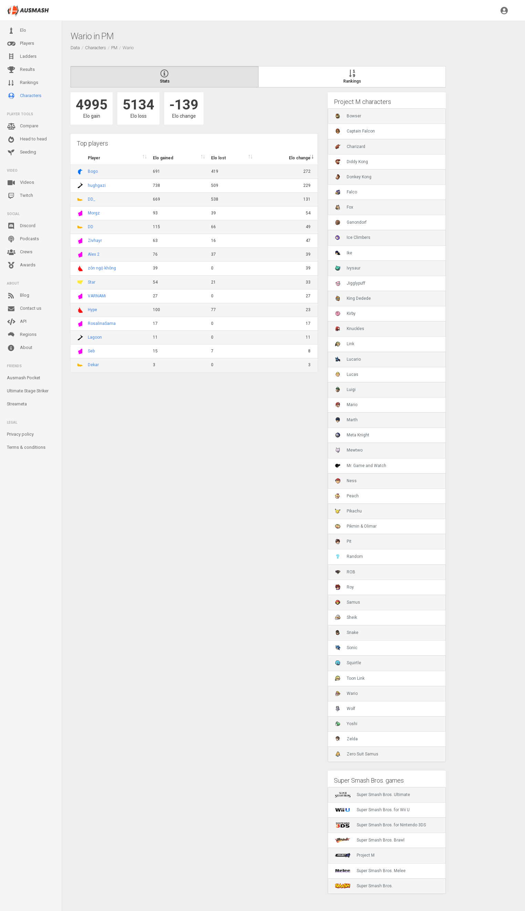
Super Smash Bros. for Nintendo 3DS (380, 825)
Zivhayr (95, 240)
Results (21, 70)
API (17, 322)
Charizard (350, 146)
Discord (21, 226)
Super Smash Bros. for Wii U (372, 810)
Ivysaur (347, 268)
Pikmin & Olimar (356, 526)
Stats (164, 77)
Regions (21, 334)
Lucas (346, 374)
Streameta (17, 403)
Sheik (346, 617)
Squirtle (348, 663)
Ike (343, 253)
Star (91, 282)
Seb (91, 351)
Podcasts (23, 239)
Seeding (21, 152)
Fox (344, 207)
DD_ (91, 199)
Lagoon (95, 337)
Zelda (346, 739)
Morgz (94, 213)
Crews (19, 252)
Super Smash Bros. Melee (370, 870)
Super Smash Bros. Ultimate (372, 794)
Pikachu (348, 511)
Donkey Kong (353, 177)
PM (114, 47)
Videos (20, 183)
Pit (343, 541)
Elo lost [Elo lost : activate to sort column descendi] (218, 158)
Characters (24, 96)
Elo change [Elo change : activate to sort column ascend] (300, 158)
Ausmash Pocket (23, 377)
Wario (346, 693)
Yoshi (346, 724)
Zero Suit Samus (356, 754)
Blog (18, 296)
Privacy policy (20, 434)
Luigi (345, 389)
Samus (347, 602)
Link (344, 344)
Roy (344, 587)
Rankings (22, 83)
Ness (346, 481)
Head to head (27, 139)
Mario (346, 404)
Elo (16, 31)
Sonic (346, 647)
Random (349, 556)
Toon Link (350, 678)
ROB (345, 572)
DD (90, 226)
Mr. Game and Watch (360, 465)
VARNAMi (97, 296)
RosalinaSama (102, 323)
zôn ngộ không (102, 268)
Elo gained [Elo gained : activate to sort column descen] (163, 158)
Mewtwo (349, 450)
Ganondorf (351, 222)
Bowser (348, 116)
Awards (21, 265)
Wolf (345, 708)
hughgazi (97, 185)
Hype (92, 309)
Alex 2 (93, 254)
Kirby (345, 313)
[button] (504, 10)
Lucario (348, 359)
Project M (355, 855)
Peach (347, 496)
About (19, 348)
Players (20, 44)
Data (75, 47)
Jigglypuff (350, 283)
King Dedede (353, 298)
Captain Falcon (355, 131)
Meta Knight (352, 435)
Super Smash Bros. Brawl (370, 840)
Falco (346, 192)
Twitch (20, 196)
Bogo (93, 171)
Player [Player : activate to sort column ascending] (94, 158)
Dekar (93, 364)
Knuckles (349, 328)
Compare (22, 126)
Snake (346, 632)
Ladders (21, 56)
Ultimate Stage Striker (28, 390)
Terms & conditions (26, 447)
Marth (346, 420)
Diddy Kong (351, 162)
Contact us (24, 309)
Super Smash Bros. (364, 886)
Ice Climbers (352, 237)
